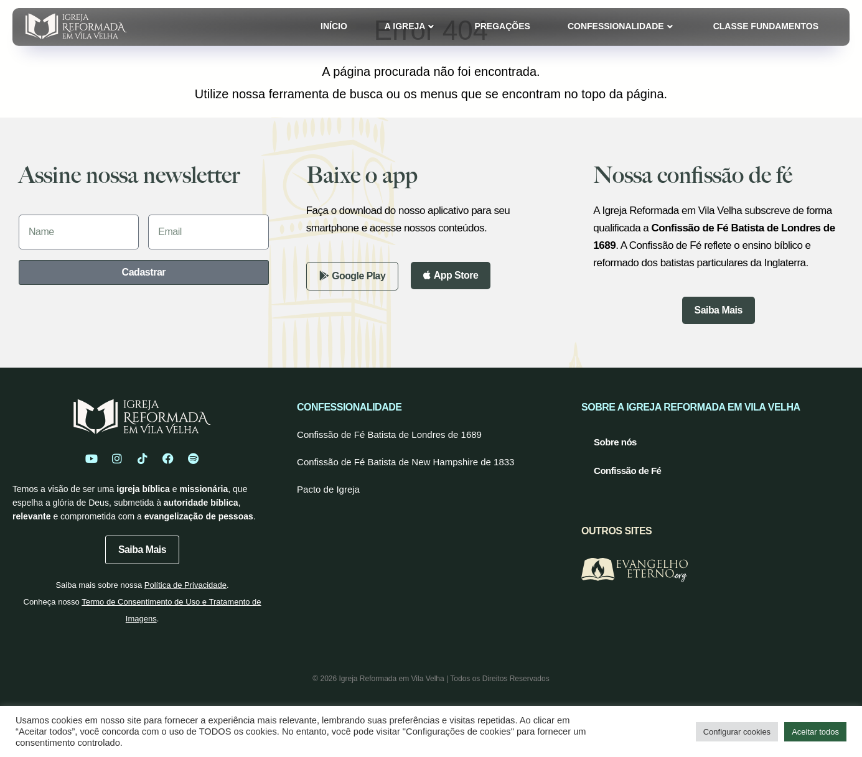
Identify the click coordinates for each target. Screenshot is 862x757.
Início (334, 26)
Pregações (502, 26)
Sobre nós (615, 442)
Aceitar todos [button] (815, 731)
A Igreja (409, 26)
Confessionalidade (620, 26)
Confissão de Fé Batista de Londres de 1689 (389, 434)
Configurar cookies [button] (737, 731)
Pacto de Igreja (328, 489)
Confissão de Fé (627, 470)
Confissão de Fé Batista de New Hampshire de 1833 (405, 462)
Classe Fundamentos (765, 26)
